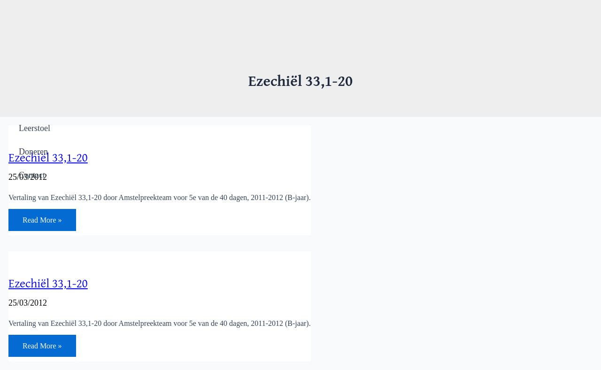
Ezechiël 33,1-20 (48, 283)
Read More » (42, 221)
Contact (32, 175)
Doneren (33, 151)
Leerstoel (34, 128)
